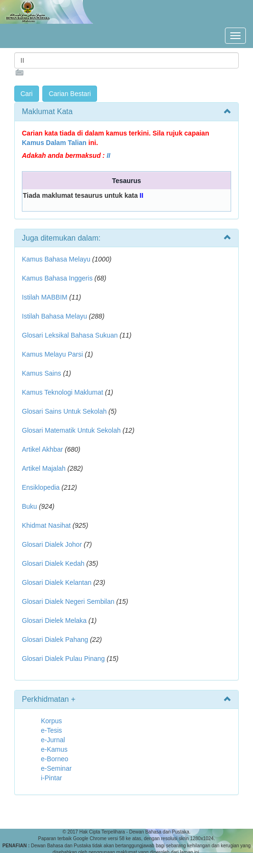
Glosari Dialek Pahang (55, 639)
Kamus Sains (41, 373)
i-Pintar (51, 778)
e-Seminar (56, 768)
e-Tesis (51, 730)
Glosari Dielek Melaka (54, 620)
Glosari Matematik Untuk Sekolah (71, 430)
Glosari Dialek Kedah (53, 563)
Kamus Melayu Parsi (52, 354)
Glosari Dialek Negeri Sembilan (68, 601)
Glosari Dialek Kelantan (56, 582)
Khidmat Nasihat (46, 525)
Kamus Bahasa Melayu (57, 259)
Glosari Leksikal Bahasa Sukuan (70, 335)
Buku (29, 506)
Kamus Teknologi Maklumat (62, 392)
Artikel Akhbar (42, 449)
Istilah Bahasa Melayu (54, 316)
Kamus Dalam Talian (54, 142)
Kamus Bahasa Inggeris (57, 278)
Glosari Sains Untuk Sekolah (64, 411)
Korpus (51, 721)
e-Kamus (54, 749)
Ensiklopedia (40, 487)
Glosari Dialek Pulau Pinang (63, 658)
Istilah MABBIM (45, 297)
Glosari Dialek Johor (52, 544)
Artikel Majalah (44, 468)
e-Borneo (54, 759)
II (108, 155)
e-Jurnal (53, 740)
